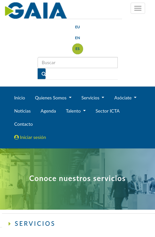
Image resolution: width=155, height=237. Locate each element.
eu (77, 27)
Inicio (19, 97)
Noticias (22, 111)
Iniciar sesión (30, 137)
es (78, 48)
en (77, 38)
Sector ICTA (108, 111)
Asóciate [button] (123, 97)
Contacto (23, 124)
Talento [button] (74, 111)
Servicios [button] (91, 97)
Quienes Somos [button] (51, 97)
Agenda (48, 111)
